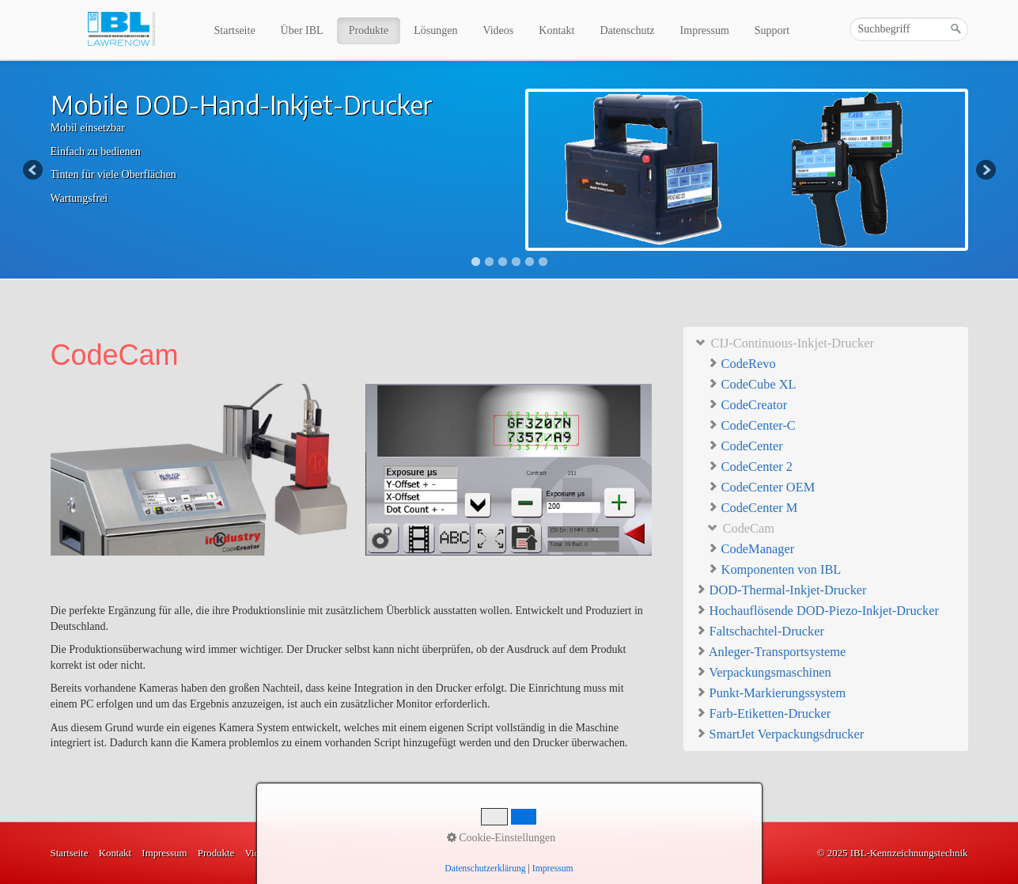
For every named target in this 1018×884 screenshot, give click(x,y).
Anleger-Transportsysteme (770, 651)
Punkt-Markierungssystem (770, 692)
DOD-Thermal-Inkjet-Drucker (781, 589)
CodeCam (741, 528)
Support (772, 30)
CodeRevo (741, 363)
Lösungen (435, 30)
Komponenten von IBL (774, 569)
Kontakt (556, 30)
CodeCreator (747, 404)
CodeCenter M (752, 507)
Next (985, 171)
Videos (498, 30)
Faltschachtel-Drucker (759, 630)
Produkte (369, 30)
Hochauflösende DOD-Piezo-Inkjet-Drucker (817, 609)
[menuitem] (235, 31)
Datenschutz (627, 30)
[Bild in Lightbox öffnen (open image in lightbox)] (351, 470)
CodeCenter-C (751, 425)
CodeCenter (745, 445)
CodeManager (751, 548)
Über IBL (302, 30)
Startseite (234, 30)
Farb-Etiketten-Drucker (763, 712)
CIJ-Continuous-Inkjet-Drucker (784, 342)
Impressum (704, 30)
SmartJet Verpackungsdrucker (780, 733)
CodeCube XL (752, 384)
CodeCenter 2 (750, 466)
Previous (34, 171)
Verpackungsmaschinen (763, 671)
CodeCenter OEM (761, 487)
